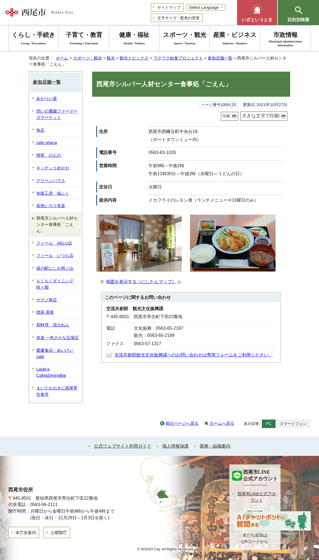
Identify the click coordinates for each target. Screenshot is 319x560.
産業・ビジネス (235, 39)
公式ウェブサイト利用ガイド (122, 446)
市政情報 (285, 39)
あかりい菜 (46, 98)
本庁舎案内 (25, 532)
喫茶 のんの (48, 155)
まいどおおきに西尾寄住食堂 (57, 391)
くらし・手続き (33, 39)
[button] (257, 12)
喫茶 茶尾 (45, 312)
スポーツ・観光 (87, 58)
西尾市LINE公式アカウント (257, 496)
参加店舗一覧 (220, 58)
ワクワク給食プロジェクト (178, 58)
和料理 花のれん (52, 325)
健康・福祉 (134, 39)
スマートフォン (293, 423)
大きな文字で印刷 (260, 115)
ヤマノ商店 (46, 299)
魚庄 (40, 130)
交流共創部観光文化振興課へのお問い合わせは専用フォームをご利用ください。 (193, 355)
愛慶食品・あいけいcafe (54, 353)
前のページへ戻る (182, 423)
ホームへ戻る (222, 423)
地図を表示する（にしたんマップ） (143, 281)
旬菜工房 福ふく (52, 193)
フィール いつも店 (54, 255)
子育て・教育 (84, 39)
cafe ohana (46, 142)
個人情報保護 (175, 446)
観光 (111, 58)
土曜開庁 (58, 532)
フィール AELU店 (54, 243)
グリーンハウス (50, 180)
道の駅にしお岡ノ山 (54, 268)
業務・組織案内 (215, 446)
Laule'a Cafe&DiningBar (51, 372)
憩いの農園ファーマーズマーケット (57, 114)
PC (268, 423)
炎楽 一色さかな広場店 (57, 337)
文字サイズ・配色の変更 (178, 18)
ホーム (62, 58)
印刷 (226, 116)
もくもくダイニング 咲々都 (54, 284)
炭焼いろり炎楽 (50, 205)
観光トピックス (134, 58)
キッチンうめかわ (52, 168)
